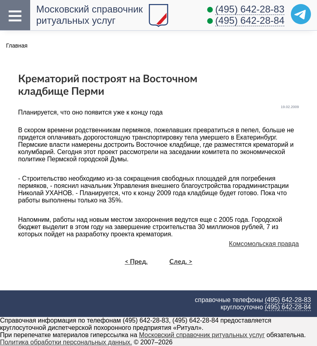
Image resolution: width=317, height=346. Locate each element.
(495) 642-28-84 (249, 20)
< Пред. (136, 261)
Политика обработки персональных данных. (66, 342)
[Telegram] (301, 14)
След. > (180, 261)
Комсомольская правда (264, 243)
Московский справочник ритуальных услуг (89, 15)
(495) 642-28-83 (249, 9)
